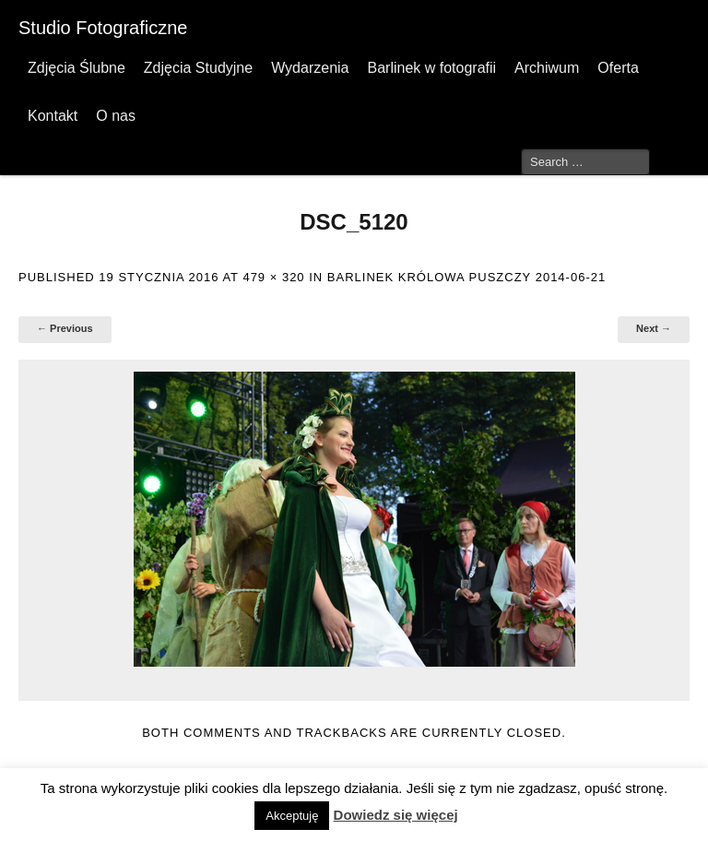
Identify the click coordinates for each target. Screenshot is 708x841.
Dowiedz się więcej (396, 815)
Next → (653, 328)
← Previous (65, 328)
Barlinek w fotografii (431, 68)
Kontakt (52, 116)
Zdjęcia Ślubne (76, 68)
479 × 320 (273, 277)
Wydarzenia (309, 68)
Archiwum (546, 68)
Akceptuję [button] (292, 816)
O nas (116, 116)
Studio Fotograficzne (102, 28)
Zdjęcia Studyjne (198, 68)
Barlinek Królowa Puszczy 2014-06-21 (466, 277)
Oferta (617, 68)
